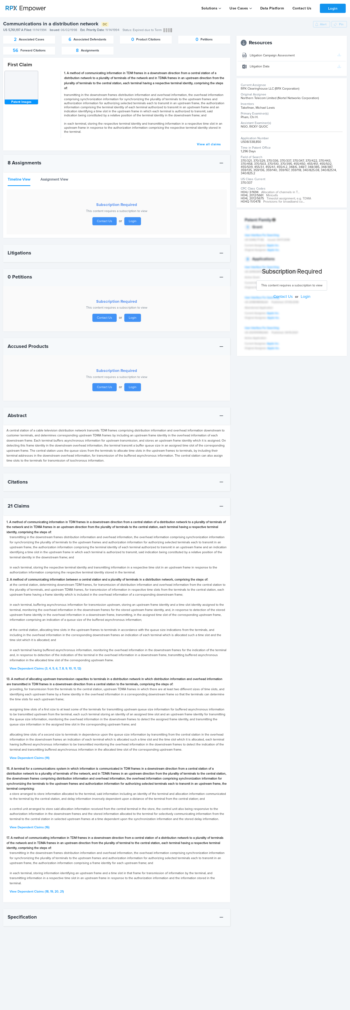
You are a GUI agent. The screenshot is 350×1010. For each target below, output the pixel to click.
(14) (29, 757)
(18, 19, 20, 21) (37, 891)
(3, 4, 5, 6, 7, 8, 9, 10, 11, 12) (45, 668)
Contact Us (300, 8)
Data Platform (271, 8)
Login (332, 8)
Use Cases (238, 8)
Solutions (209, 8)
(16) (29, 827)
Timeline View (19, 179)
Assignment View (54, 179)
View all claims (209, 144)
